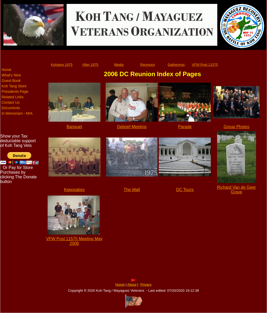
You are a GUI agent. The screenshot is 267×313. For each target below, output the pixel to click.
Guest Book (11, 81)
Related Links (13, 97)
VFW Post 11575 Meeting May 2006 (74, 241)
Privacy (146, 284)
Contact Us (11, 102)
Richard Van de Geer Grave (236, 189)
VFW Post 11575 (205, 65)
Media (119, 65)
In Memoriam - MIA (17, 113)
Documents (11, 108)
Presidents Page (15, 91)
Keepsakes (74, 189)
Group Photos (236, 127)
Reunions (147, 65)
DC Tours (184, 189)
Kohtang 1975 (61, 65)
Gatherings (176, 65)
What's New (11, 75)
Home (6, 70)
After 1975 (90, 65)
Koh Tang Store (14, 86)
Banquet (74, 127)
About (131, 284)
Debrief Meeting (132, 127)
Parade (185, 127)
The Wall (132, 189)
